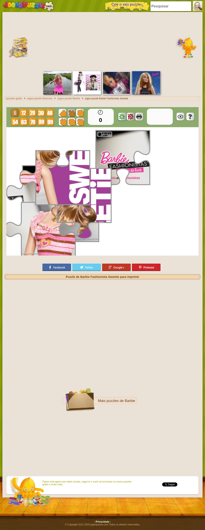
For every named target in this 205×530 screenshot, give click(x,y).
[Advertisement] (102, 41)
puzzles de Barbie (121, 401)
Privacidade (102, 521)
